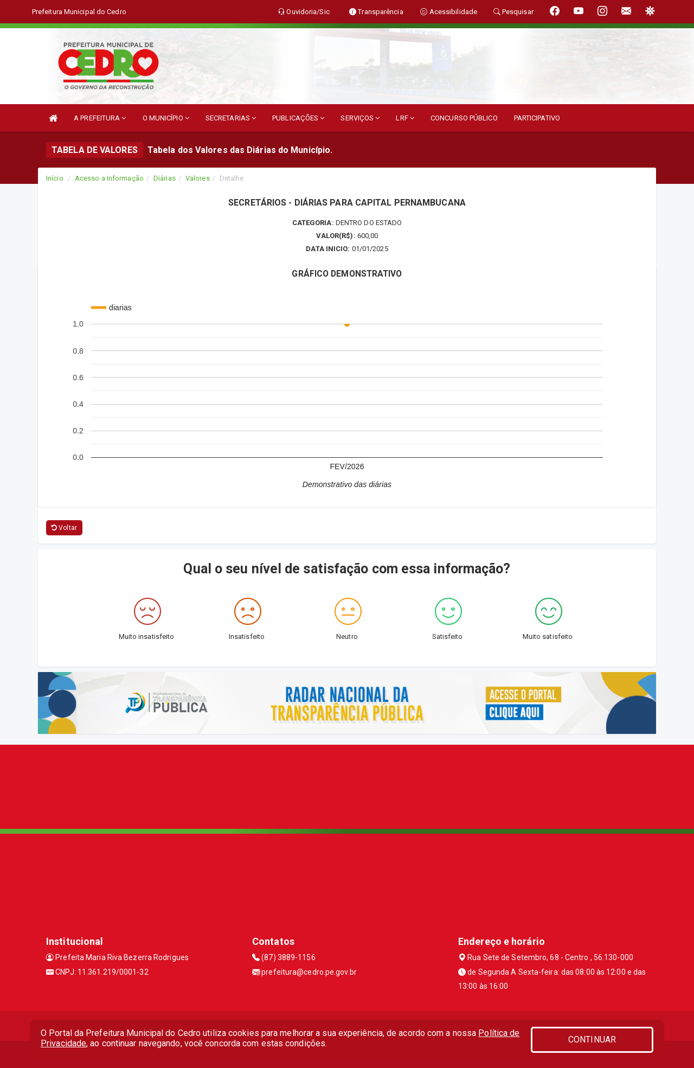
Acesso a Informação (109, 178)
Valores (197, 178)
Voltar (64, 528)
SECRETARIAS (230, 118)
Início (54, 178)
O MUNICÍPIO (166, 118)
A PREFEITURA (100, 118)
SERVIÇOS (360, 118)
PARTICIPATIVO (537, 118)
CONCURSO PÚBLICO (464, 118)
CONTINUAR (592, 1039)
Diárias (164, 178)
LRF (405, 118)
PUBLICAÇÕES (298, 118)
